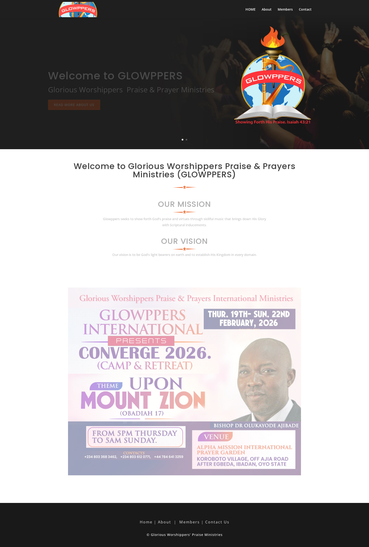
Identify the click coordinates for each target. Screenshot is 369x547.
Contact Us (217, 522)
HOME (250, 10)
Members (285, 10)
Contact (305, 10)
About (267, 10)
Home (146, 522)
